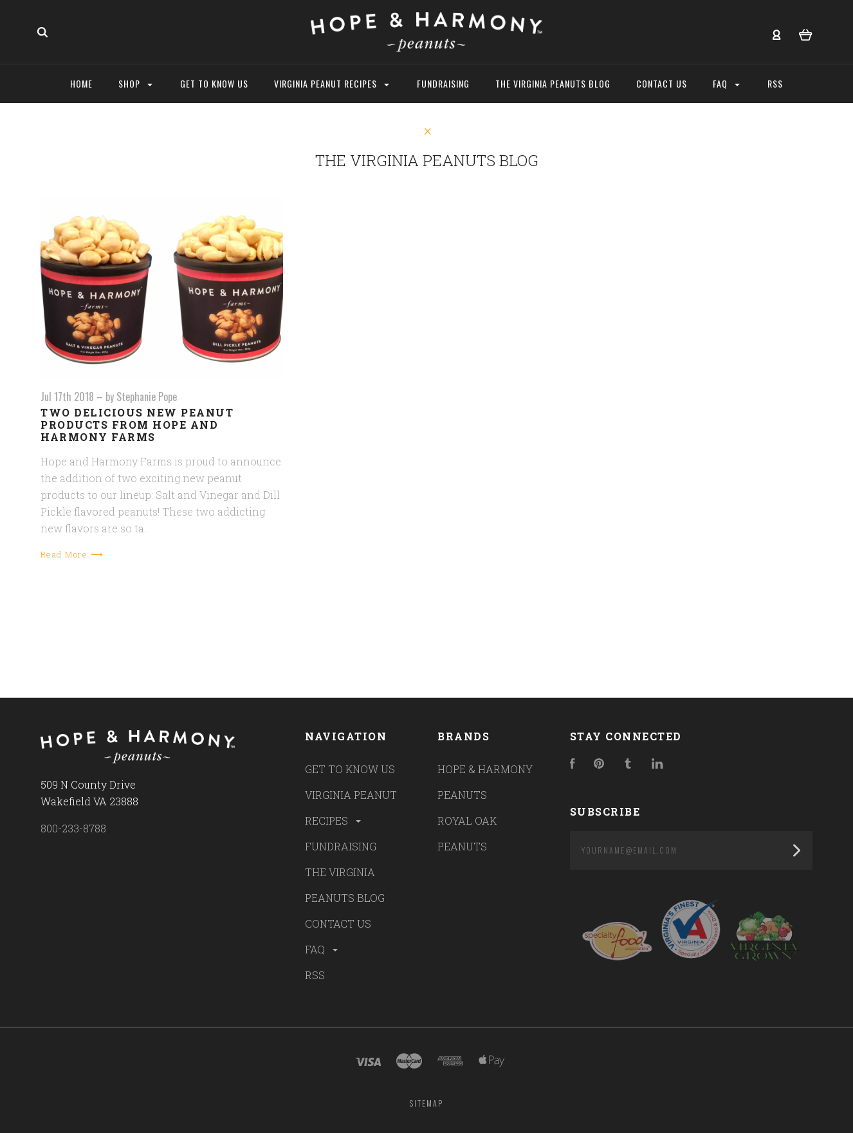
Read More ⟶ (72, 554)
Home (81, 83)
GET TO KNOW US (350, 769)
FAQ (322, 949)
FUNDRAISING (340, 846)
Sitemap (426, 1103)
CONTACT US (338, 923)
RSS (315, 975)
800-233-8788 (73, 828)
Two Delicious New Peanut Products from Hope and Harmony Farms (137, 425)
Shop (135, 83)
